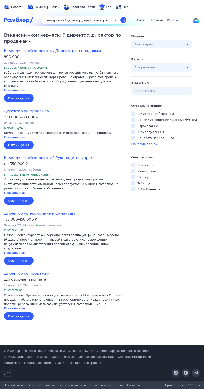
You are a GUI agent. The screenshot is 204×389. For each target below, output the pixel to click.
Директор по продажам (27, 111)
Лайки (59, 363)
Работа (172, 20)
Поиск (140, 20)
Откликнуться (18, 98)
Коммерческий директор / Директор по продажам (52, 51)
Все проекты (93, 363)
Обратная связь (63, 357)
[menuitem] (13, 7)
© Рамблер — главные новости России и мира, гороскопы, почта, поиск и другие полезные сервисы (76, 351)
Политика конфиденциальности (27, 363)
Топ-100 (74, 363)
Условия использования (96, 357)
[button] (64, 81)
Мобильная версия (18, 357)
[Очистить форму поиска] (115, 20)
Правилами (133, 385)
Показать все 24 (144, 144)
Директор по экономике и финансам (39, 213)
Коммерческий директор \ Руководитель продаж (51, 158)
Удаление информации (134, 357)
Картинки (156, 20)
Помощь (42, 357)
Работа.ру (193, 385)
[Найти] (123, 20)
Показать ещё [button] (14, 90)
